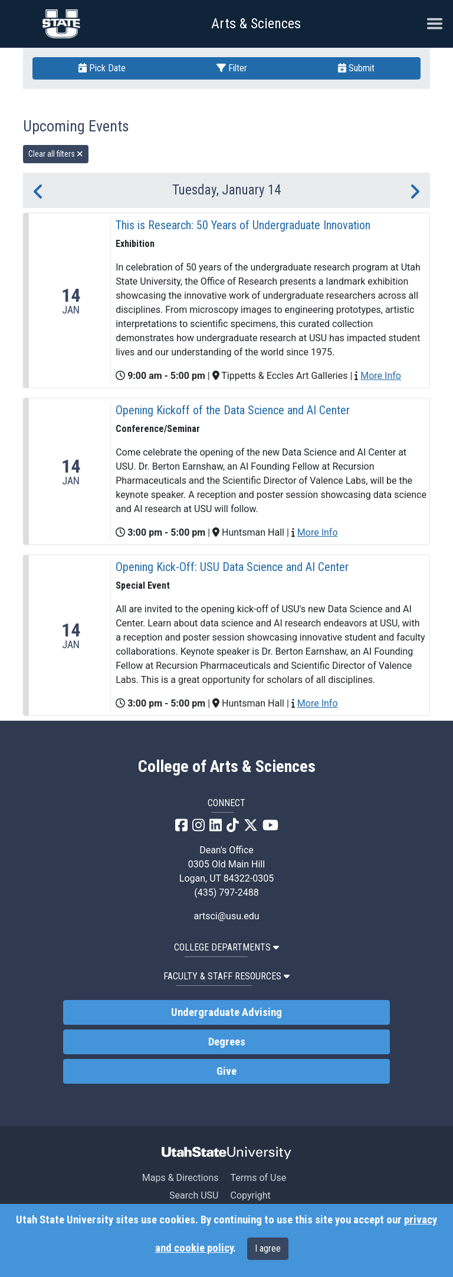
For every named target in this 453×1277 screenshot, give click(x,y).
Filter (231, 68)
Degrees (226, 1041)
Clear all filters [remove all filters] (55, 154)
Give (226, 1071)
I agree (268, 1248)
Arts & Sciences (256, 23)
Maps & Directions (180, 1177)
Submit (356, 68)
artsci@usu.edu (226, 916)
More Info (380, 375)
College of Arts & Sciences (227, 766)
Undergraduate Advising (226, 1012)
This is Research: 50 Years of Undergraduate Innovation (243, 225)
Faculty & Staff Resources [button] (226, 976)
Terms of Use (258, 1177)
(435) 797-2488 (226, 892)
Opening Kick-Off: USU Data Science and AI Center (232, 567)
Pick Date (102, 68)
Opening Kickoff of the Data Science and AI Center (233, 410)
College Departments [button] (226, 947)
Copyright (250, 1195)
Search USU (193, 1195)
